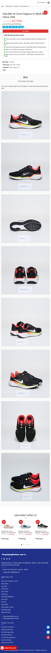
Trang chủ (10, 6)
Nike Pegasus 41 (24, 6)
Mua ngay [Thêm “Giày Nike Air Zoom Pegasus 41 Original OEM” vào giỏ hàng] (6, 538)
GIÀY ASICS (4, 589)
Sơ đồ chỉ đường (6, 640)
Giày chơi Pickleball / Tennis (9, 581)
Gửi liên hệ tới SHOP (7, 642)
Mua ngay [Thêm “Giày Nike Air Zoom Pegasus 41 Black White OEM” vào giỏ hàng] (40, 538)
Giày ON (3, 602)
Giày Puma (4, 594)
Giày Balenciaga (6, 610)
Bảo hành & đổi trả (6, 635)
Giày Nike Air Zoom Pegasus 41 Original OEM (8, 531)
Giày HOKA (4, 604)
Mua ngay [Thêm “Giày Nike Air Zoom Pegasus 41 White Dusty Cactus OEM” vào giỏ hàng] (23, 538)
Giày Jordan (4, 591)
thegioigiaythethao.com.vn (10, 616)
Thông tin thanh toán (7, 629)
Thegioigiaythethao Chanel (11, 618)
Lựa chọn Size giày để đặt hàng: (12, 24)
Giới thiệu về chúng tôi (7, 627)
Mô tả (25, 77)
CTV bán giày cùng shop (8, 637)
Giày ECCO (4, 599)
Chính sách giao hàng (7, 632)
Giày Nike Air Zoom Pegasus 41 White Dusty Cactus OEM (25, 532)
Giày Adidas (4, 583)
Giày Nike (16, 6)
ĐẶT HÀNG (25, 31)
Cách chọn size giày (25, 81)
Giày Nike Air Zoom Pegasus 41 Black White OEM (42, 532)
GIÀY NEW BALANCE (7, 597)
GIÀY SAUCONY (5, 612)
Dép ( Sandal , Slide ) (7, 607)
